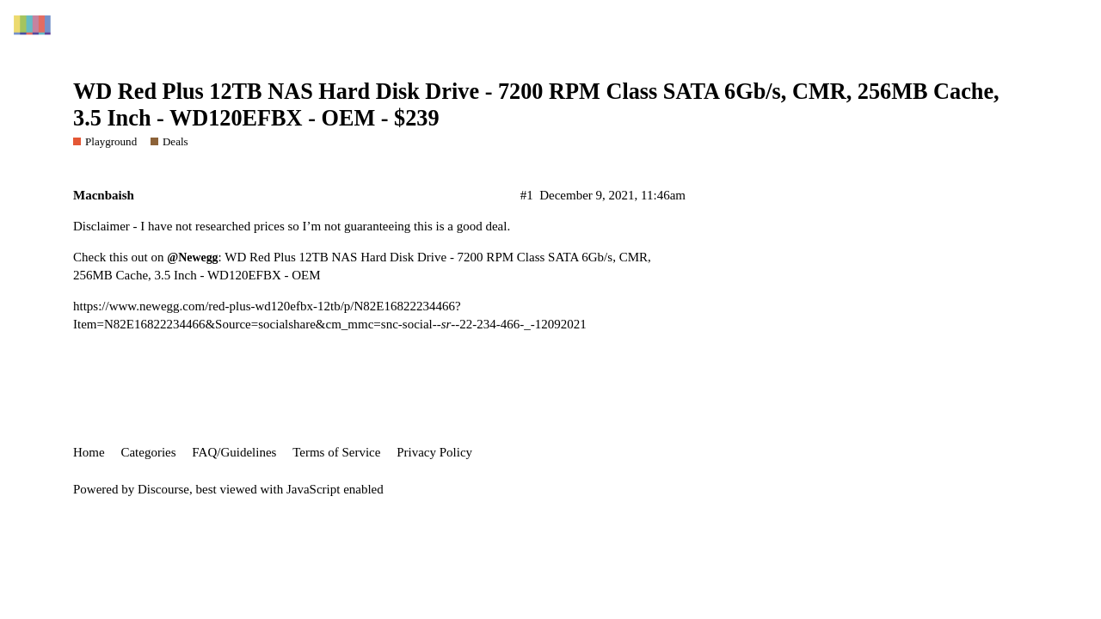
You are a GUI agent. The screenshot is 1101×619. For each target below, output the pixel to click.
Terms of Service (336, 452)
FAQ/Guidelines (234, 452)
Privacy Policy (434, 452)
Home (89, 452)
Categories (147, 452)
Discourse (163, 489)
